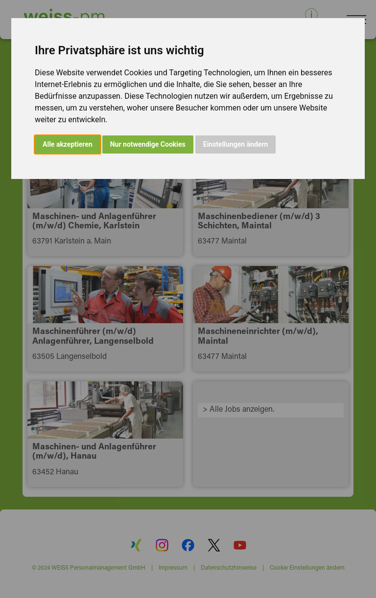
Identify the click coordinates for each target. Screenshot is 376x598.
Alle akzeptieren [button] (68, 144)
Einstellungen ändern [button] (235, 144)
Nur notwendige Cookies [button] (148, 144)
